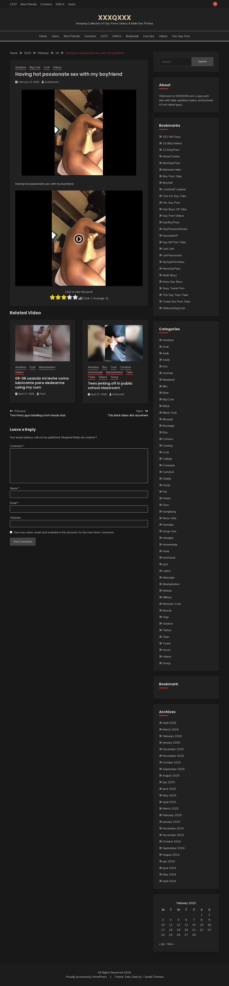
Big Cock (35, 67)
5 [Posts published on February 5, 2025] (178, 919)
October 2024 (172, 841)
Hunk (166, 551)
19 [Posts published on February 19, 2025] (178, 930)
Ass (165, 366)
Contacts (46, 4)
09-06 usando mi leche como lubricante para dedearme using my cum (42, 383)
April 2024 (169, 881)
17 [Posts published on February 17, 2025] (163, 930)
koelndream (52, 82)
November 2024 (173, 835)
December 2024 (173, 828)
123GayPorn (171, 149)
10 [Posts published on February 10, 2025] (163, 925)
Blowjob (168, 419)
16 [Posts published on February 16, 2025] (209, 925)
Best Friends (29, 4)
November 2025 (173, 756)
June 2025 (169, 788)
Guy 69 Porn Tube (174, 242)
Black (166, 406)
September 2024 (174, 848)
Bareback (169, 379)
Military (167, 597)
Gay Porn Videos (173, 215)
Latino (167, 571)
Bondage (168, 425)
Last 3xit (168, 248)
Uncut (166, 650)
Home (43, 36)
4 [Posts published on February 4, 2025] (171, 919)
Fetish (166, 498)
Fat (165, 491)
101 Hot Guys (172, 136)
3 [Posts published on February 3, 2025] (163, 919)
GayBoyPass (171, 222)
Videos (163, 36)
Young (114, 377)
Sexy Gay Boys (172, 281)
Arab (166, 353)
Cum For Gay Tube (174, 196)
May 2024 (169, 874)
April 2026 (169, 723)
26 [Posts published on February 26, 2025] (178, 935)
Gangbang (169, 511)
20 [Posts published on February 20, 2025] (186, 930)
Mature (167, 590)
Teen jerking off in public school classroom (110, 385)
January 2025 (171, 821)
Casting (167, 445)
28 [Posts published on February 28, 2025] (194, 935)
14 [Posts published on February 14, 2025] (194, 925)
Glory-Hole (169, 518)
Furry (166, 505)
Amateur (20, 67)
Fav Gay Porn (181, 36)
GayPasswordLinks (175, 229)
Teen (129, 372)
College (167, 458)
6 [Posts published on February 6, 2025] (186, 919)
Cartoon (168, 439)
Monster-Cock (172, 604)
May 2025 (169, 795)
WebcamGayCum (174, 308)
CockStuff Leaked (174, 189)
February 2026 (172, 736)
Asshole (168, 373)
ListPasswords (172, 255)
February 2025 (172, 815)
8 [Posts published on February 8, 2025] (202, 919)
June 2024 (169, 868)
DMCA (60, 4)
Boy (104, 367)
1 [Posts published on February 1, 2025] (202, 914)
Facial (166, 485)
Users (71, 4)
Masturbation (47, 367)
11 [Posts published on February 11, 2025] (170, 925)
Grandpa (168, 524)
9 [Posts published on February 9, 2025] (209, 919)
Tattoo (167, 630)
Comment (17, 446)
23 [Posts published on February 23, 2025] (209, 930)
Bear (166, 392)
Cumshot (125, 367)
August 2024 (171, 854)
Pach (43, 393)
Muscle (167, 610)
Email (14, 503)
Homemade (95, 372)
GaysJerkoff (170, 235)
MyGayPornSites (173, 262)
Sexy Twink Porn (174, 288)
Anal (166, 346)
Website (15, 517)
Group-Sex (169, 531)
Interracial (169, 557)
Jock (165, 564)
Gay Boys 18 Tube (175, 209)
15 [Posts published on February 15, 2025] (201, 925)
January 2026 (171, 742)
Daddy (167, 478)
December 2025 (173, 749)
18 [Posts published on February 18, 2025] (170, 930)
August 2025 (171, 775)
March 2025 (171, 808)
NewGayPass (172, 268)
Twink (91, 377)
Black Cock (170, 412)
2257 (13, 4)
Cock (47, 67)
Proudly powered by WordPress (87, 976)
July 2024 (169, 861)
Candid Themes (153, 976)
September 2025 (174, 769)
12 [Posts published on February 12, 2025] (178, 925)
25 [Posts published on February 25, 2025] (170, 935)
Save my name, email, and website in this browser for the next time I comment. (64, 532)
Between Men (172, 169)
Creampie (169, 465)
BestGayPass (171, 163)
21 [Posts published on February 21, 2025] (194, 930)
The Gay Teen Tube (175, 295)
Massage (168, 577)
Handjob (168, 538)
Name (15, 488)
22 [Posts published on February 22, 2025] (201, 930)
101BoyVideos (172, 143)
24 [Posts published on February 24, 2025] (163, 935)
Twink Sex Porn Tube (176, 301)
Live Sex (148, 36)
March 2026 (171, 729)
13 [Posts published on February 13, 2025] (186, 925)
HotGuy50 (118, 394)
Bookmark (132, 36)
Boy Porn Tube (172, 176)
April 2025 (169, 802)
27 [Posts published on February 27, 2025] (186, 935)
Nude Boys (170, 275)
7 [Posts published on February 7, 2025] (194, 919)
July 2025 (169, 782)
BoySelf (168, 182)
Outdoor (168, 623)
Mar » (170, 944)
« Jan (162, 944)
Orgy (166, 617)
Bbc (165, 386)
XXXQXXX (114, 17)
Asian (166, 359)
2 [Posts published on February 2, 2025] (209, 914)
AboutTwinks (171, 156)
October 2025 (172, 762)
